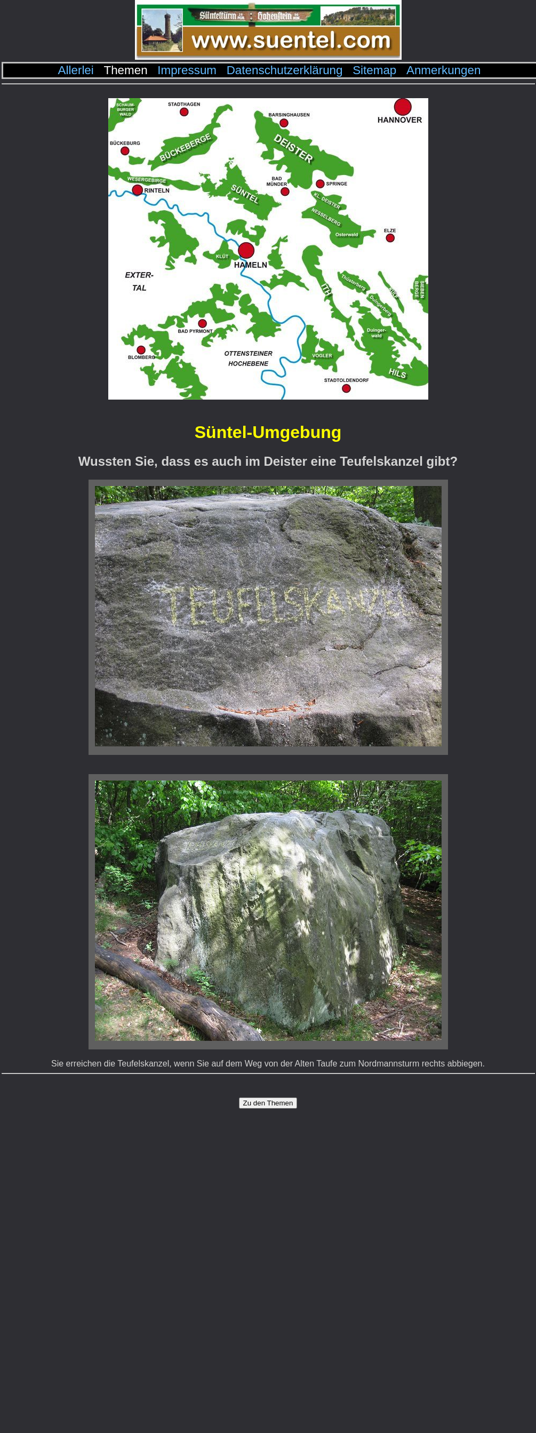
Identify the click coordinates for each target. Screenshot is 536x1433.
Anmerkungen (443, 70)
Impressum (187, 70)
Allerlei (76, 70)
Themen (125, 70)
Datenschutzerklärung (285, 70)
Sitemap (374, 70)
